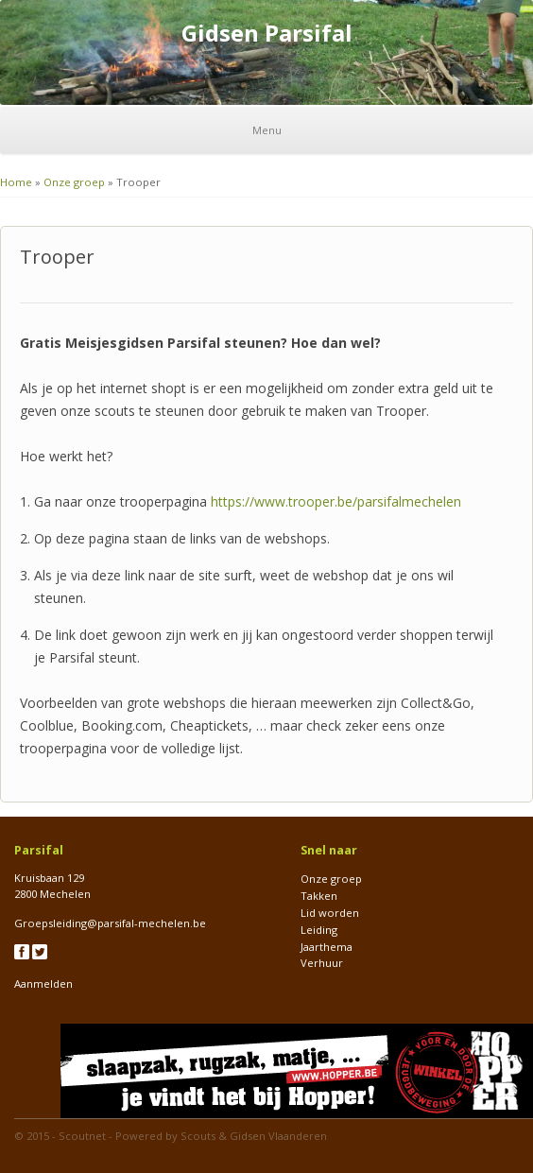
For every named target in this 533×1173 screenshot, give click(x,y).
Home (16, 182)
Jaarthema (326, 947)
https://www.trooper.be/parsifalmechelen (336, 501)
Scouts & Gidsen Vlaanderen (254, 1136)
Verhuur (322, 963)
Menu (267, 130)
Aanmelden (43, 983)
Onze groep (74, 182)
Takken (319, 895)
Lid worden (330, 913)
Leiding (319, 930)
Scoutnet (82, 1136)
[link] (336, 501)
